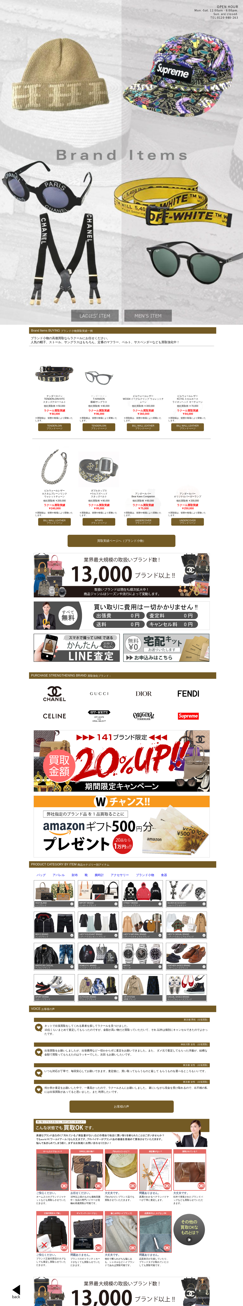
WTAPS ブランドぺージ (99, 521)
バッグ (41, 875)
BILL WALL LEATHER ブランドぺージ (54, 521)
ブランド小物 (145, 875)
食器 (164, 875)
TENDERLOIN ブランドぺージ (54, 427)
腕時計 (99, 875)
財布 (75, 875)
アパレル (59, 875)
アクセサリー (120, 875)
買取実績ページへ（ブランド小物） (121, 540)
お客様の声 (121, 1106)
